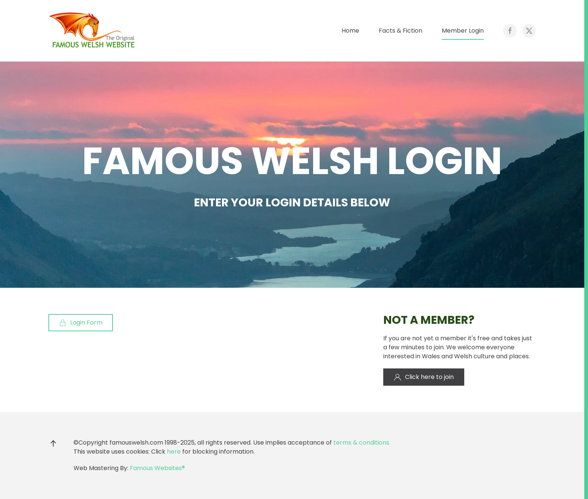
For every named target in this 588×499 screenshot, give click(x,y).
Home (350, 30)
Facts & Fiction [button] (400, 30)
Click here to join (424, 377)
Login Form (80, 322)
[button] (53, 443)
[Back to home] (93, 31)
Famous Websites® (157, 468)
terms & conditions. (361, 442)
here (174, 451)
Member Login (463, 30)
